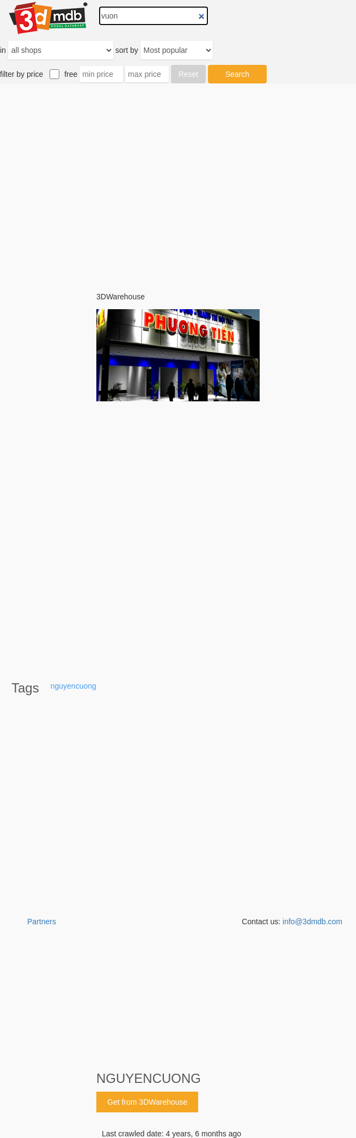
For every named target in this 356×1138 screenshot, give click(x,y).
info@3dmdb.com (312, 921)
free (70, 74)
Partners (41, 921)
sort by (126, 50)
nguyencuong (73, 686)
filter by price (21, 74)
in (3, 50)
